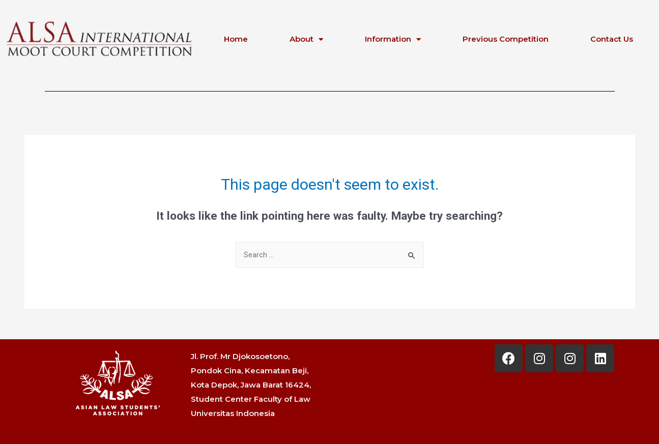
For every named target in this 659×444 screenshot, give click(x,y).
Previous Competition (506, 39)
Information (393, 39)
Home (236, 39)
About (306, 39)
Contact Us (611, 39)
